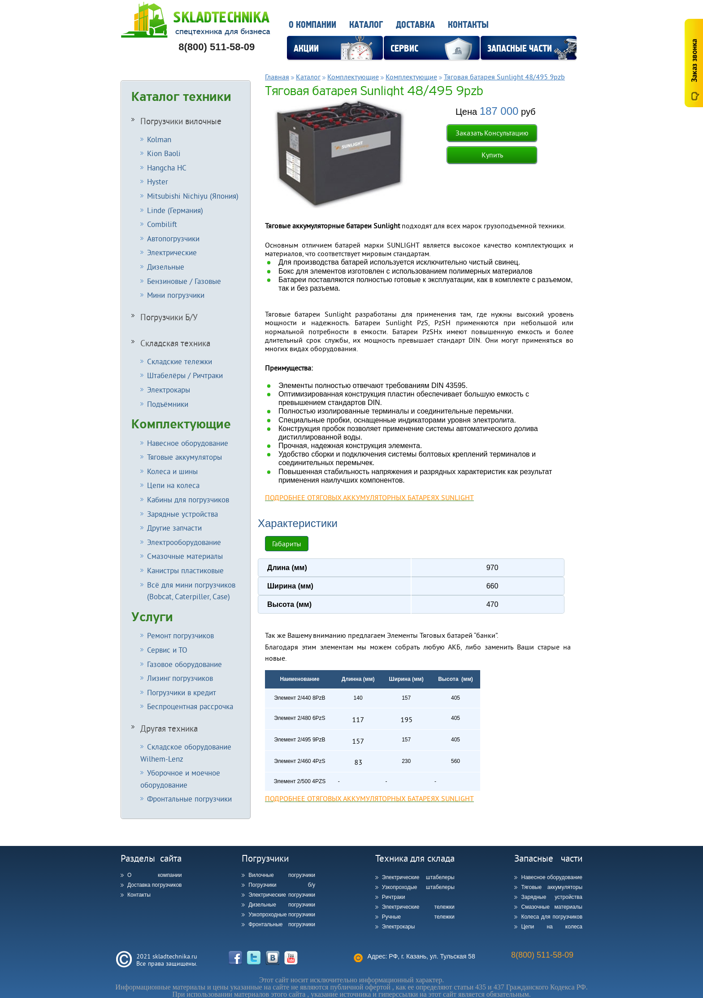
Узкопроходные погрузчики (281, 914)
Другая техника (169, 728)
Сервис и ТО (167, 649)
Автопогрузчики (173, 238)
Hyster (157, 181)
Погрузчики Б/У (169, 317)
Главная (277, 76)
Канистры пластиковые (185, 570)
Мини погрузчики (175, 295)
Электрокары (168, 389)
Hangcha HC (167, 167)
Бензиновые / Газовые (184, 281)
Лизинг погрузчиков (180, 678)
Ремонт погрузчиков (180, 635)
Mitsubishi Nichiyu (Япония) (193, 195)
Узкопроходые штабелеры (418, 887)
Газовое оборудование (184, 664)
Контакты (468, 25)
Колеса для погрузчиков (551, 917)
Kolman (159, 139)
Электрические (172, 252)
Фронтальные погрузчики (189, 798)
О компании (312, 25)
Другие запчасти (174, 527)
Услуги (152, 617)
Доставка (415, 25)
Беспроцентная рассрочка (190, 706)
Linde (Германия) (175, 210)
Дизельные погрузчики (281, 905)
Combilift (162, 224)
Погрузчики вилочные (180, 121)
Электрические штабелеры (418, 877)
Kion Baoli (164, 153)
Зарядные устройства (182, 514)
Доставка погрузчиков (154, 885)
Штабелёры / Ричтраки (185, 375)
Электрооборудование (184, 542)
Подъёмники (167, 404)
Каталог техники (181, 97)
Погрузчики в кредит (181, 692)
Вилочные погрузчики (281, 875)
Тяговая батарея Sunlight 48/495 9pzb (504, 76)
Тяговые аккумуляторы (184, 457)
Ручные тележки (418, 917)
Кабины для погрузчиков (188, 499)
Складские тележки (179, 361)
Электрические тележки (418, 907)
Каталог (366, 25)
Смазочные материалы (185, 556)
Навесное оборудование (187, 443)
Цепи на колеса (173, 485)
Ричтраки (393, 897)
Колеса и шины (172, 471)
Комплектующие (181, 424)
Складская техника (175, 343)
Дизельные (165, 266)
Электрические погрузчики (281, 895)
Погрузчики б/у (281, 885)
